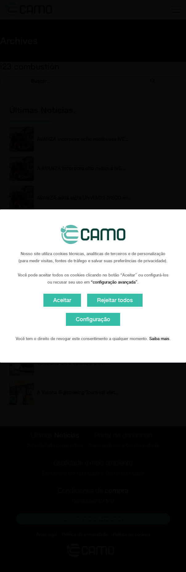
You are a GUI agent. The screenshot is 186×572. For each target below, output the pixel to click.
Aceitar (62, 300)
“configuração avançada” (114, 282)
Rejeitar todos (115, 300)
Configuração (93, 319)
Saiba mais (159, 338)
